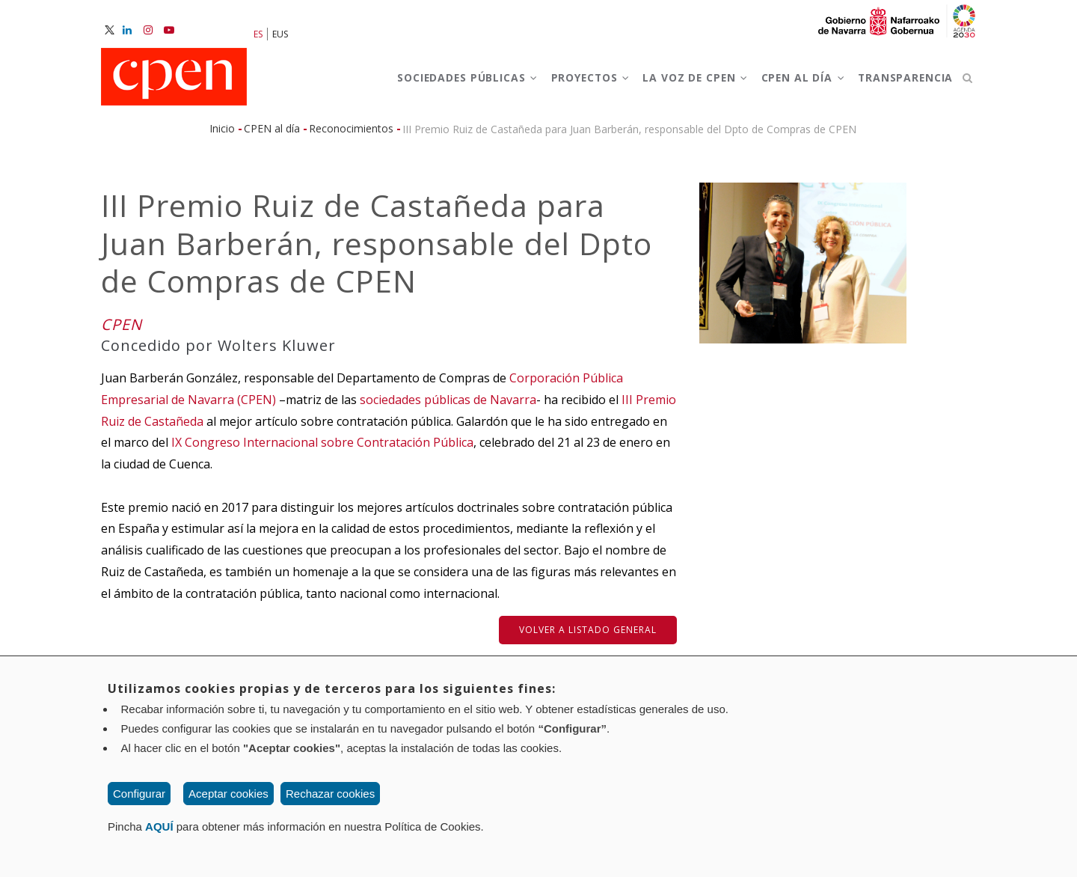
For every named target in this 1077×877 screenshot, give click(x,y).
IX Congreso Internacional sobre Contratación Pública (322, 449)
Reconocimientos (351, 135)
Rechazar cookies (330, 793)
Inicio (222, 135)
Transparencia (903, 81)
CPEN (121, 331)
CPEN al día (796, 81)
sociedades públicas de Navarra (448, 406)
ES (258, 34)
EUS (280, 34)
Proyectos (574, 81)
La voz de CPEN (684, 81)
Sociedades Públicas (446, 81)
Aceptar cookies (228, 793)
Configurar (139, 793)
